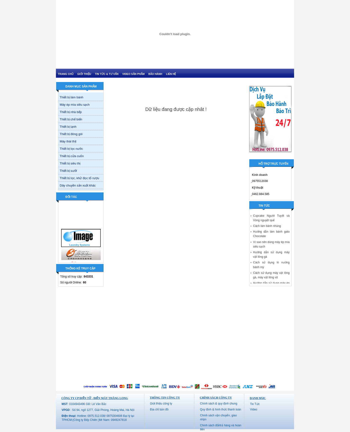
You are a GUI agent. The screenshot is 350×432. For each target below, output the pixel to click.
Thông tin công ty (165, 397)
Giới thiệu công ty (161, 403)
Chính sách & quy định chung (218, 403)
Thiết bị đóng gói (71, 134)
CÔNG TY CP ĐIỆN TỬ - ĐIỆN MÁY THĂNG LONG (94, 398)
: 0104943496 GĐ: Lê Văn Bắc (84, 404)
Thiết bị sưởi (68, 171)
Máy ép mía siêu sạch (75, 104)
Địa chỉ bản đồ (159, 409)
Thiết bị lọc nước (71, 148)
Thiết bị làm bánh (71, 97)
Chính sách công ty (216, 397)
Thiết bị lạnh (68, 126)
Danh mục (258, 398)
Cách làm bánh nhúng (267, 226)
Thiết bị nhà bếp (71, 112)
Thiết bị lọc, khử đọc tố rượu (79, 178)
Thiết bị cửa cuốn (72, 156)
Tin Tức (255, 404)
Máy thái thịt (68, 141)
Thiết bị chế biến (71, 119)
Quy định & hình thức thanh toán (220, 409)
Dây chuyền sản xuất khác (78, 185)
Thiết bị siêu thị (70, 163)
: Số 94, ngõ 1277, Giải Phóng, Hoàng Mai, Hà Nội (98, 410)
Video (253, 409)
